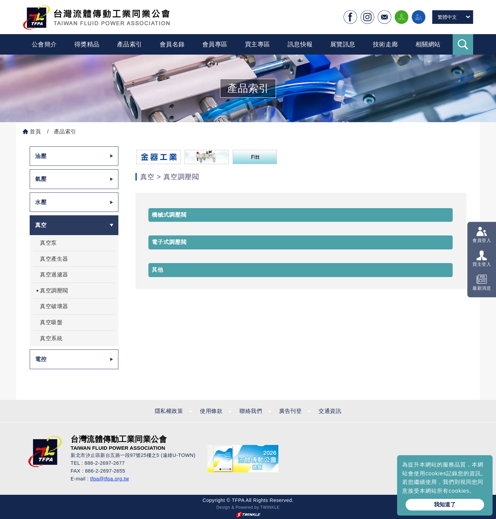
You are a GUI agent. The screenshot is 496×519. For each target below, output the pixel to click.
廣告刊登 (290, 411)
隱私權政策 (169, 411)
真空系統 (51, 338)
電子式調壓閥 (169, 242)
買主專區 (257, 44)
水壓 (40, 202)
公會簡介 (44, 44)
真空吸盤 (51, 322)
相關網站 (428, 44)
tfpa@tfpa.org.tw (109, 478)
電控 (40, 359)
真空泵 (48, 243)
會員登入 (481, 240)
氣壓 (40, 179)
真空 (40, 225)
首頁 (35, 131)
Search (463, 44)
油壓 (40, 156)
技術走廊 (385, 44)
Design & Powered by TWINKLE (247, 507)
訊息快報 (300, 44)
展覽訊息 (342, 44)
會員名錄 (172, 44)
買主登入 (481, 264)
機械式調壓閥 (169, 215)
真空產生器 (54, 259)
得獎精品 (87, 44)
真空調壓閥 (54, 290)
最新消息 (481, 288)
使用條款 (211, 411)
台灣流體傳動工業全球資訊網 (96, 17)
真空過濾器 (54, 274)
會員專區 (215, 44)
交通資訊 (330, 411)
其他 (157, 270)
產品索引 (129, 44)
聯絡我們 (250, 411)
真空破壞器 (54, 306)
